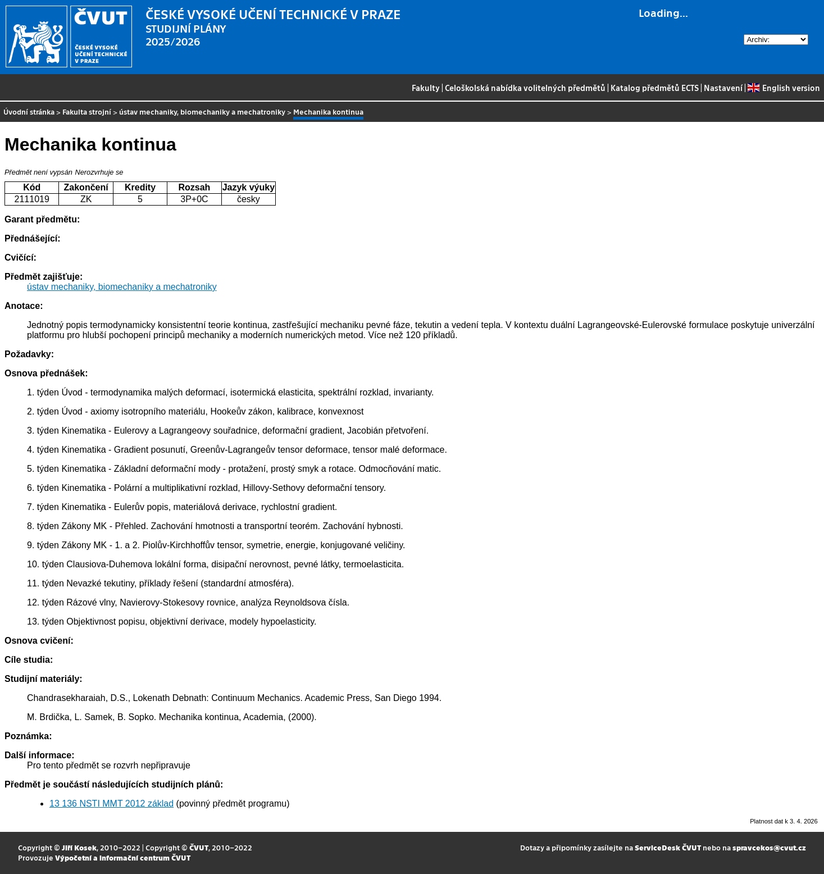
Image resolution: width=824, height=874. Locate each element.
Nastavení (723, 88)
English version (784, 88)
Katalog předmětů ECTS (655, 88)
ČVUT (198, 847)
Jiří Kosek (79, 847)
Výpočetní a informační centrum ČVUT (122, 857)
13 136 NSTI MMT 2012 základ (111, 803)
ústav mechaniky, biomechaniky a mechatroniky (202, 111)
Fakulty (426, 88)
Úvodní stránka (28, 111)
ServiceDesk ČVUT (668, 847)
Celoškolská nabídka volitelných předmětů (525, 88)
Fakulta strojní (86, 111)
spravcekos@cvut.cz (769, 847)
